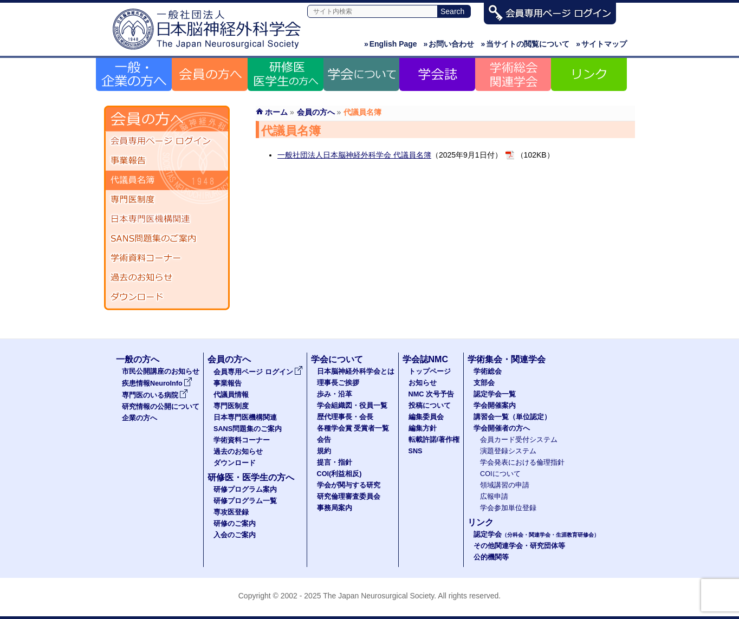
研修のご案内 (234, 523)
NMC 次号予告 (431, 394)
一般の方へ (137, 359)
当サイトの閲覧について (525, 44)
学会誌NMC (425, 359)
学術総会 (488, 371)
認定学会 (536, 534)
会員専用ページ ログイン (167, 141)
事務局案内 (334, 508)
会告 (324, 440)
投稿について (430, 405)
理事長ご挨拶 (338, 383)
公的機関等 (491, 557)
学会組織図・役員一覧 (352, 405)
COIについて (500, 474)
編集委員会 (426, 417)
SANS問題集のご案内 (167, 239)
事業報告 (167, 161)
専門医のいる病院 (155, 395)
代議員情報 (231, 395)
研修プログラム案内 (245, 489)
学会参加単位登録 (508, 508)
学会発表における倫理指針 (522, 462)
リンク (481, 522)
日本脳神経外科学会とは (355, 371)
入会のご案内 (234, 535)
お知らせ (423, 383)
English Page (390, 44)
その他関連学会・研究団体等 (519, 546)
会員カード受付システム (519, 440)
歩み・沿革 (334, 394)
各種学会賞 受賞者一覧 (353, 428)
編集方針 (423, 428)
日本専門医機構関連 (167, 219)
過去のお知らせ (167, 278)
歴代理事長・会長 (345, 417)
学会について (337, 359)
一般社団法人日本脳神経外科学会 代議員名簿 (354, 155)
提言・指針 (334, 462)
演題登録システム (508, 451)
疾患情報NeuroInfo (157, 383)
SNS (416, 451)
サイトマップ (601, 44)
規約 (324, 451)
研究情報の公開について (160, 407)
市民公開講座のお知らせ (160, 371)
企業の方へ (139, 418)
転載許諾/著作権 (434, 440)
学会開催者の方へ (502, 428)
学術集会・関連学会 (507, 359)
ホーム (276, 112)
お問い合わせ (449, 44)
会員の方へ (316, 112)
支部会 (484, 383)
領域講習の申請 (504, 485)
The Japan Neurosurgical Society (378, 595)
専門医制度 (167, 200)
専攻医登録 (231, 512)
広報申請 (494, 496)
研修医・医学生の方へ (251, 477)
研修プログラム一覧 (245, 501)
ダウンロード (167, 297)
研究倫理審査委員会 (348, 496)
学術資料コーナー (167, 258)
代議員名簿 (167, 180)
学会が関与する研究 (348, 485)
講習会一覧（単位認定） (512, 417)
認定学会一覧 (495, 394)
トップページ (430, 371)
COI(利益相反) (339, 474)
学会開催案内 (495, 405)
